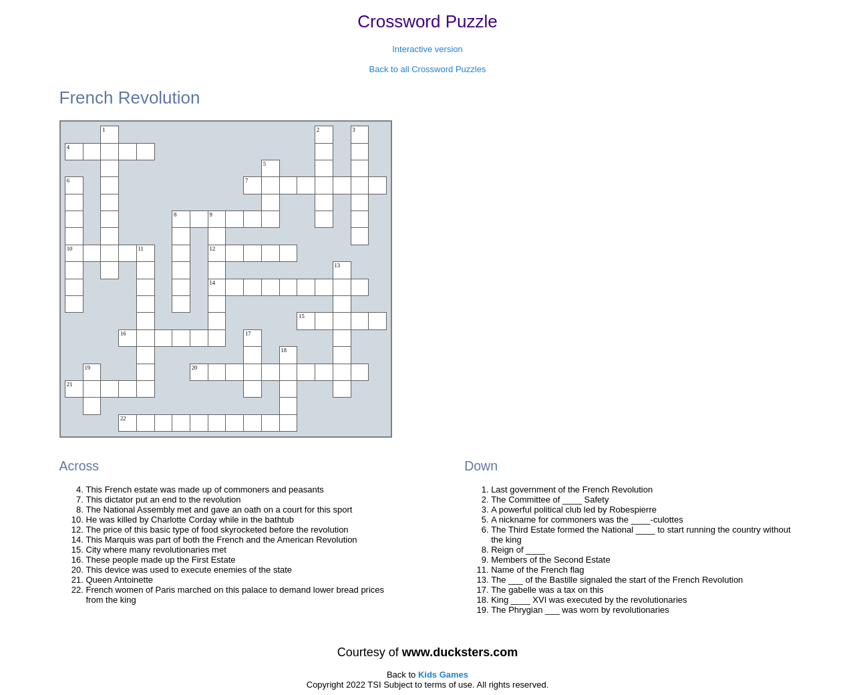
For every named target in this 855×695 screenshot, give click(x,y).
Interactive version (427, 49)
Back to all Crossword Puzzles (427, 69)
